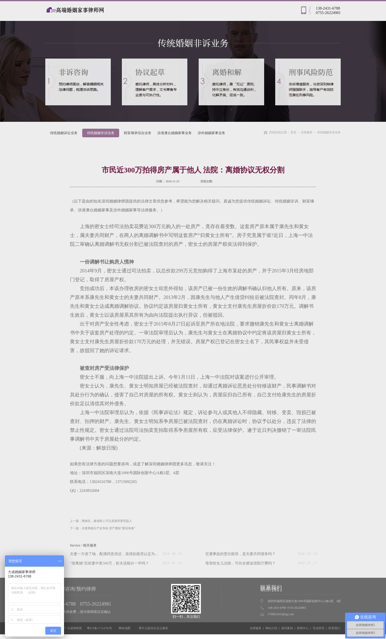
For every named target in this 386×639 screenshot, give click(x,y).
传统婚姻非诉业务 (329, 132)
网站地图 (123, 628)
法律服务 (307, 132)
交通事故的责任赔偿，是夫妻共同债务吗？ (240, 554)
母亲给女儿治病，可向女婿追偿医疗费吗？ (240, 563)
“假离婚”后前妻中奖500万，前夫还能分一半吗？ (109, 563)
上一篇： (101, 521)
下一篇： (102, 528)
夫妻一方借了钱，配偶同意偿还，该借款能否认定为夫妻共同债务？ (125, 554)
